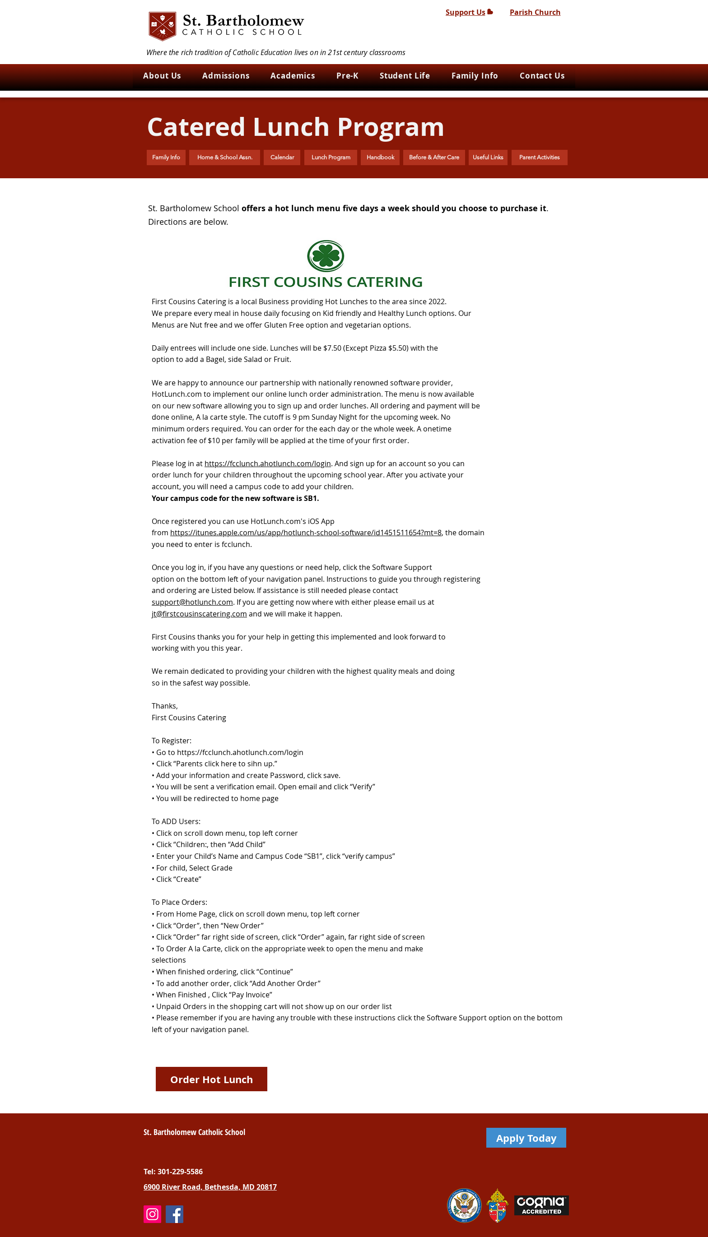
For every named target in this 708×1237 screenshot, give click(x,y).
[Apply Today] (526, 1138)
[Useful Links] (488, 157)
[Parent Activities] (540, 157)
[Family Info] (166, 157)
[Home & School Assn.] (224, 157)
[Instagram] (152, 1214)
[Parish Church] (535, 12)
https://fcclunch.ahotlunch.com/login (268, 463)
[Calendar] (282, 157)
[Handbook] (380, 157)
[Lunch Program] (330, 157)
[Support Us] (469, 12)
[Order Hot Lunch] (211, 1079)
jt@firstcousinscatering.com (199, 614)
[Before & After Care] (434, 157)
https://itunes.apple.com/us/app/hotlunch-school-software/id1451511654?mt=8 (306, 532)
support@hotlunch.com (192, 602)
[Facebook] (174, 1214)
